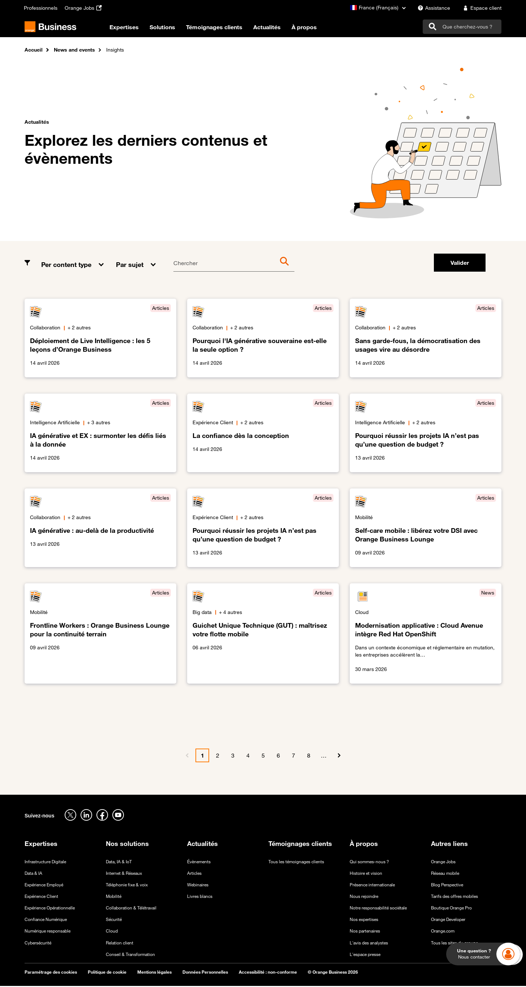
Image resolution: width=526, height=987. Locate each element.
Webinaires (197, 886)
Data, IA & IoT (119, 862)
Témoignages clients (224, 28)
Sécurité (114, 920)
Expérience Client (41, 897)
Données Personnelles (205, 973)
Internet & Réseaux (124, 874)
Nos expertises (364, 920)
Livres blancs (199, 897)
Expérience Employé (44, 886)
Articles (194, 874)
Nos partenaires (365, 932)
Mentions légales (154, 973)
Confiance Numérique (46, 920)
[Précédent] (187, 756)
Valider (459, 263)
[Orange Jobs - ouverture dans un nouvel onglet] (84, 8)
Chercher (185, 264)
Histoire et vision (366, 874)
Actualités (277, 28)
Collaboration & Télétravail (131, 909)
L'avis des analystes (369, 943)
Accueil (34, 51)
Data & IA (33, 874)
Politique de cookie (107, 973)
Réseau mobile (445, 874)
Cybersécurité (38, 943)
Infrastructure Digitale (45, 862)
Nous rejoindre (364, 897)
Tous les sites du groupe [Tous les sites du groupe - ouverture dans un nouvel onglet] (454, 943)
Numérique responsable (47, 932)
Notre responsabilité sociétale (378, 909)
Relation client (119, 943)
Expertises (134, 28)
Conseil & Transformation (130, 955)
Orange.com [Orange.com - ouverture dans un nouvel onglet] (442, 932)
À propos (314, 28)
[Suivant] (339, 756)
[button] (73, 260)
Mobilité (113, 897)
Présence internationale (372, 886)
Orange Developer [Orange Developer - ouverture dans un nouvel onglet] (448, 920)
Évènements (199, 862)
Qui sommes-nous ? (369, 862)
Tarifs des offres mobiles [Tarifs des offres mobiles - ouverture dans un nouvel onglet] (454, 897)
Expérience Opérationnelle (50, 909)
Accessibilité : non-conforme (268, 973)
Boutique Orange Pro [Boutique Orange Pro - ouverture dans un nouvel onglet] (451, 909)
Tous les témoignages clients (296, 862)
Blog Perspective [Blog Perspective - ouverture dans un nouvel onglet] (447, 886)
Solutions (172, 28)
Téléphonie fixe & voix (127, 886)
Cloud (112, 932)
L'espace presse (365, 955)
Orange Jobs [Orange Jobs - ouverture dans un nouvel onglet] (443, 862)
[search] (462, 27)
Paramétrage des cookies (51, 973)
